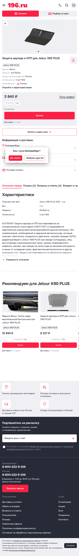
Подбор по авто (58, 13)
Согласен (70, 545)
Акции (61, 506)
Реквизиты (64, 515)
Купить (39, 115)
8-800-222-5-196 (14, 466)
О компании (64, 502)
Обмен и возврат (11, 506)
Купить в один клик (39, 132)
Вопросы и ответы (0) (49, 185)
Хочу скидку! (67, 96)
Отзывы (6, 519)
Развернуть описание (17, 259)
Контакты (63, 519)
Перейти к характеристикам (17, 87)
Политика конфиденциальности (19, 528)
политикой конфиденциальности (22, 550)
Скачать (23, 83)
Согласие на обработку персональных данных (26, 532)
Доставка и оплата (11, 502)
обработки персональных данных (45, 446)
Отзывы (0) (29, 185)
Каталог (20, 13)
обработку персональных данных (27, 541)
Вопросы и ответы (11, 510)
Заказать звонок (15, 488)
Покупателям (9, 515)
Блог (60, 510)
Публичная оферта (12, 523)
